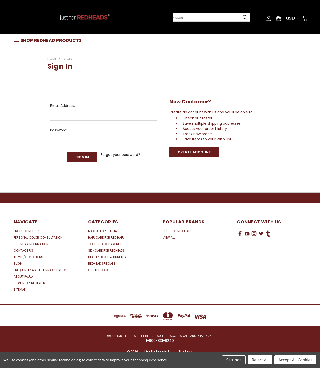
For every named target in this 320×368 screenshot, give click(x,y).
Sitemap (20, 289)
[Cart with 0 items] (305, 18)
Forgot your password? (120, 154)
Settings (234, 360)
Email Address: (62, 105)
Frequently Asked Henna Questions (41, 270)
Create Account (194, 152)
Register (38, 283)
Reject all (260, 360)
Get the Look (98, 270)
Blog (18, 263)
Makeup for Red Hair (104, 231)
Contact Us (23, 250)
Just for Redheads (177, 231)
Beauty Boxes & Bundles (107, 257)
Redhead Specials (102, 263)
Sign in (19, 283)
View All (169, 237)
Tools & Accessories (105, 244)
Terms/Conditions (28, 257)
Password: (58, 130)
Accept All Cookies (295, 360)
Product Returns (28, 231)
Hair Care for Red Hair (106, 237)
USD (292, 18)
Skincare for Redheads (106, 250)
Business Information (31, 244)
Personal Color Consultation (38, 237)
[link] (271, 252)
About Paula (23, 276)
